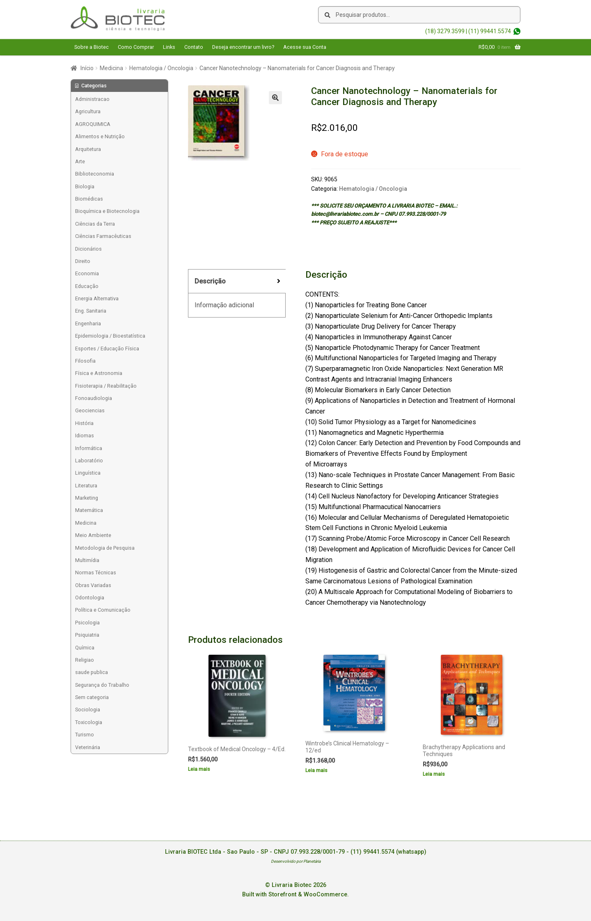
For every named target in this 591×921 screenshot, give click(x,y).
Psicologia (87, 622)
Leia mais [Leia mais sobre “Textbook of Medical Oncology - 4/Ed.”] (199, 769)
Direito (82, 261)
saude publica (91, 672)
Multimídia (87, 560)
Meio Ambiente (93, 535)
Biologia (84, 186)
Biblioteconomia (94, 174)
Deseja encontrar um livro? (243, 47)
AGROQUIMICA (92, 124)
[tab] (237, 282)
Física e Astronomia (98, 373)
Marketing (86, 498)
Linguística (88, 473)
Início (87, 68)
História (84, 423)
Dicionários (88, 249)
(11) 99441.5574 (489, 31)
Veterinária (87, 747)
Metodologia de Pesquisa (105, 548)
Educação (86, 286)
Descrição (210, 281)
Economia (87, 273)
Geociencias (90, 410)
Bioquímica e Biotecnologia (107, 211)
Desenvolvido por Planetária (296, 861)
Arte (80, 161)
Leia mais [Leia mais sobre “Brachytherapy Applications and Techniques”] (434, 774)
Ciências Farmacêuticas (103, 236)
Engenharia (88, 323)
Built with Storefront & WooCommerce (294, 894)
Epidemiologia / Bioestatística (110, 336)
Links (169, 47)
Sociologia (87, 709)
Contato (193, 47)
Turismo (84, 734)
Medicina (111, 68)
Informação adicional (224, 305)
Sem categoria (92, 697)
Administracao (92, 99)
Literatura (86, 485)
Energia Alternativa (97, 298)
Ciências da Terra (95, 224)
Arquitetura (88, 149)
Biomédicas (89, 199)
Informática (88, 448)
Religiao (84, 660)
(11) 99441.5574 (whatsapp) (388, 851)
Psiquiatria (87, 635)
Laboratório (89, 460)
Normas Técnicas (95, 572)
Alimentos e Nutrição (100, 136)
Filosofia (85, 361)
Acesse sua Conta (304, 47)
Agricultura (88, 111)
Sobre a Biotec (91, 47)
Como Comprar (136, 47)
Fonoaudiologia (93, 398)
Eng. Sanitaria (90, 311)
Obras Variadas (93, 585)
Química (84, 647)
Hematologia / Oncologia (161, 68)
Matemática (89, 510)
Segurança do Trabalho (102, 685)
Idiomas (84, 435)
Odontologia (89, 597)
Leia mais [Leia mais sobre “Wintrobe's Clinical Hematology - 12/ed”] (316, 770)
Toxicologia (88, 722)
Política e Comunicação (103, 610)
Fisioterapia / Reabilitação (106, 386)
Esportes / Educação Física (107, 348)
